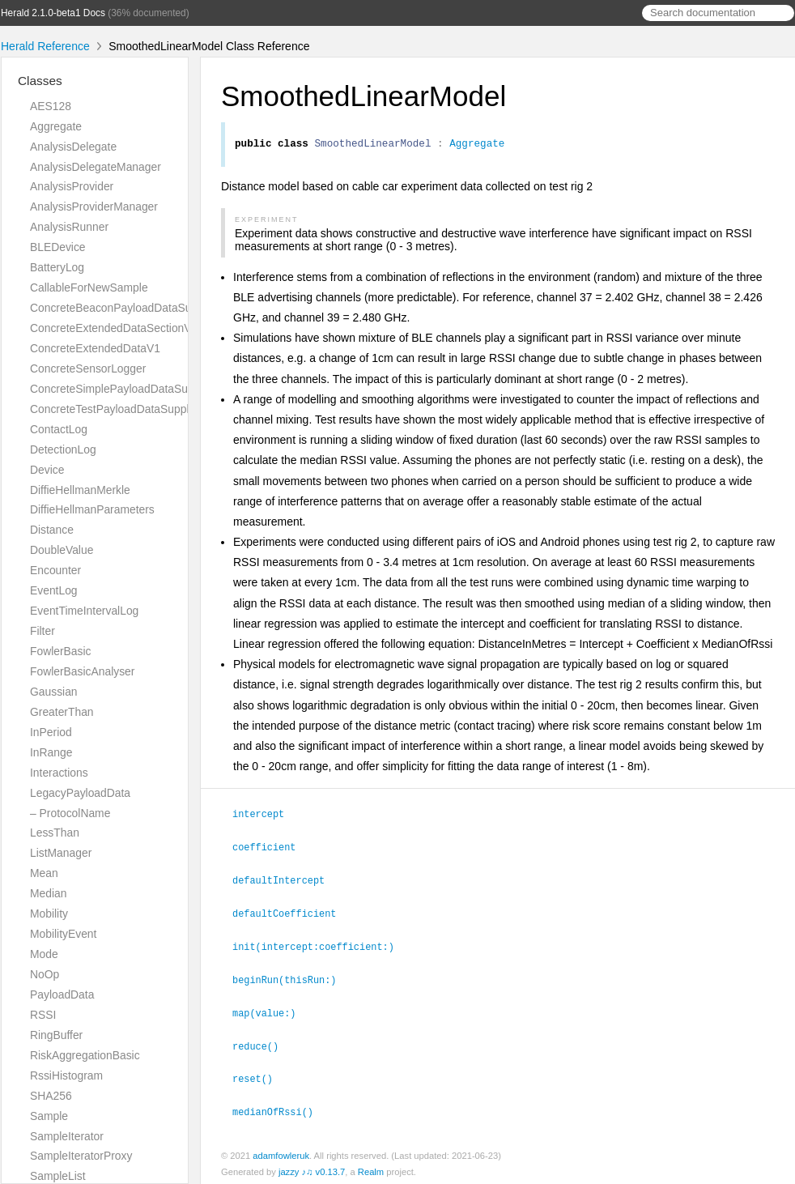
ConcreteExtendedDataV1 (95, 348)
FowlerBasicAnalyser (82, 671)
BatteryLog (57, 267)
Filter (42, 630)
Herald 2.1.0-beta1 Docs (53, 13)
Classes (40, 80)
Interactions (59, 772)
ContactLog (58, 429)
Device (47, 469)
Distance (52, 529)
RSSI (43, 1014)
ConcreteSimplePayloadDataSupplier (122, 388)
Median (48, 893)
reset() (259, 1073)
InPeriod (51, 732)
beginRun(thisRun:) (291, 977)
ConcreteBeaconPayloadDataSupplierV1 (131, 307)
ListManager (60, 852)
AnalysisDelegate (73, 146)
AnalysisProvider (71, 186)
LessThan (54, 832)
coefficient (270, 847)
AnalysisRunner (69, 226)
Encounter (55, 570)
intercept (265, 815)
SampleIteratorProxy (81, 1155)
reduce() (262, 1042)
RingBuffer (56, 1035)
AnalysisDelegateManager (95, 166)
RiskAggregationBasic (85, 1055)
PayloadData (62, 994)
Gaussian (54, 691)
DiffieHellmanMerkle (80, 489)
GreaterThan (62, 711)
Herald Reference (45, 46)
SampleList (58, 1175)
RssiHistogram (66, 1075)
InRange (51, 752)
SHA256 (51, 1095)
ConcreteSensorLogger (88, 368)
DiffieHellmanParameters (92, 509)
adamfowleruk (281, 1150)
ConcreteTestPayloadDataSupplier (116, 408)
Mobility (49, 913)
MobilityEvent (63, 933)
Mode (44, 954)
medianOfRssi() (279, 1106)
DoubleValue (61, 549)
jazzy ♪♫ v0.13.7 (311, 1166)
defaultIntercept (285, 880)
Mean (44, 873)
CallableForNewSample (89, 287)
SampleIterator (67, 1136)
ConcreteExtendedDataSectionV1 (114, 328)
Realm (371, 1166)
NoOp (44, 974)
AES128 (50, 106)
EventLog (54, 590)
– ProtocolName (70, 813)
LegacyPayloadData (80, 792)
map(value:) (271, 1009)
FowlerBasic (60, 651)
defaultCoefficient (291, 912)
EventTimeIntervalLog (84, 610)
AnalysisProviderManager (94, 206)
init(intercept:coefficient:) (320, 945)
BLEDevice (58, 247)
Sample (49, 1115)
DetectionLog (63, 449)
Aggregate (56, 126)
